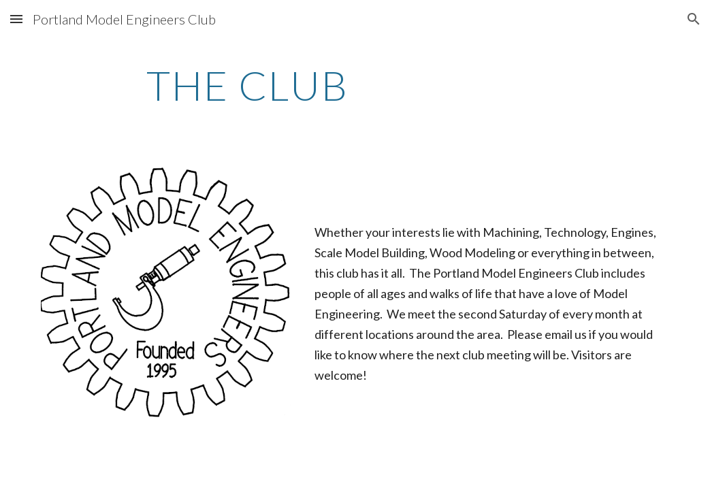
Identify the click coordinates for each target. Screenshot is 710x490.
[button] (16, 18)
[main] (248, 85)
